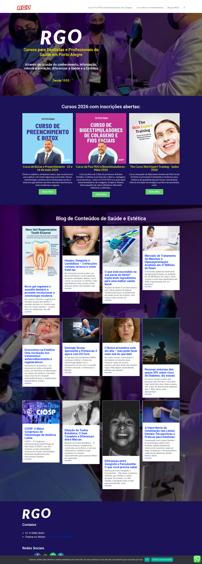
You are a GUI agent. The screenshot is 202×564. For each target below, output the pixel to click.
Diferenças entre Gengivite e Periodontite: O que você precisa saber (121, 464)
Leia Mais (28, 312)
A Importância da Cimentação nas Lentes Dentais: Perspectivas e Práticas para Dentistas (160, 432)
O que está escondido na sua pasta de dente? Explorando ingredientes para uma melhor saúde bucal (121, 278)
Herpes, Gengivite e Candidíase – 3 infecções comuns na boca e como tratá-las (81, 265)
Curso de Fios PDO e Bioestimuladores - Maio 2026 (101, 168)
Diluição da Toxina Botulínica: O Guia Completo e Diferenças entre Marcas (79, 435)
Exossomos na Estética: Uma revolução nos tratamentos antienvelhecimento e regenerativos (40, 356)
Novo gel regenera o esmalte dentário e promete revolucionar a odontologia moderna (40, 291)
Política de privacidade (162, 560)
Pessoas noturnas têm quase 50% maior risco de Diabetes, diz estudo (160, 372)
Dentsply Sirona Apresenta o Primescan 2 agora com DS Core (81, 351)
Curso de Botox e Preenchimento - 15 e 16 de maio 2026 (47, 168)
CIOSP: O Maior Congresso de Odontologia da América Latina (40, 433)
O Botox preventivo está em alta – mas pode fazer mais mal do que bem (121, 351)
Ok (147, 560)
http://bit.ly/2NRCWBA (59, 536)
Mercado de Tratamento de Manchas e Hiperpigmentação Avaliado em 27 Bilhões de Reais (160, 262)
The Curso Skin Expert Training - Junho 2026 (154, 168)
